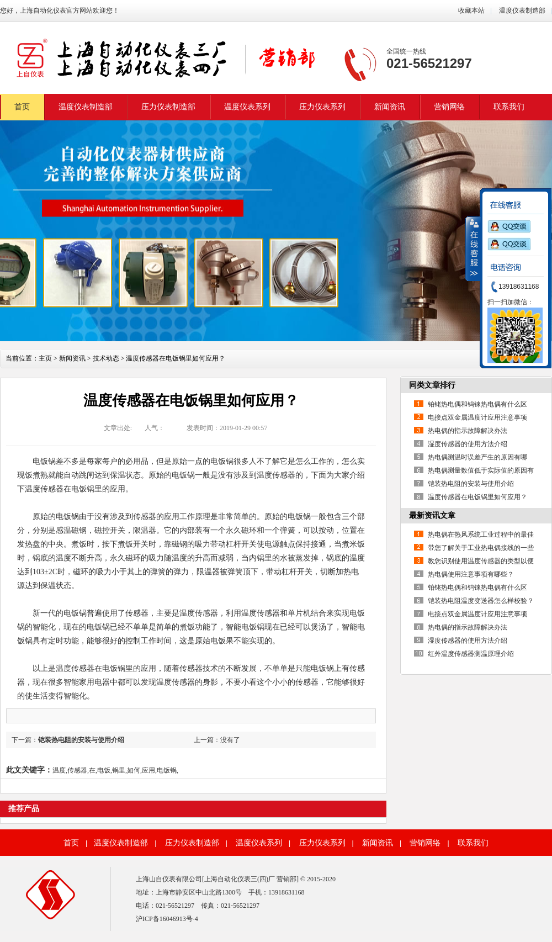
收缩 (473, 248)
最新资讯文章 (432, 515)
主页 (45, 358)
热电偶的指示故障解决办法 (467, 431)
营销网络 (449, 107)
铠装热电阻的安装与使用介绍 (81, 740)
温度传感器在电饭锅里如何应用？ (477, 497)
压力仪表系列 (322, 107)
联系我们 (508, 107)
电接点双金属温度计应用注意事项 (477, 417)
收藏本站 (471, 10)
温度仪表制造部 (521, 10)
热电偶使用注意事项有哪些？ (471, 574)
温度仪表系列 (247, 107)
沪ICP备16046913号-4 (167, 919)
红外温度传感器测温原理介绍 (471, 654)
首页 (22, 107)
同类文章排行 (432, 385)
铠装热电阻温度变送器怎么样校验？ (481, 601)
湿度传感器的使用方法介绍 (467, 444)
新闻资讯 (389, 107)
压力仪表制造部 (168, 107)
